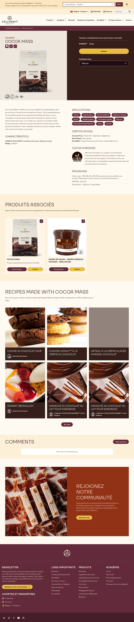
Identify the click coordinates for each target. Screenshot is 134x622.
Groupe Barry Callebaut (60, 584)
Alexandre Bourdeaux (20, 356)
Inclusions (82, 584)
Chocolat (82, 571)
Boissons (82, 597)
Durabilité (55, 578)
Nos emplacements (113, 578)
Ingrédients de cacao (12, 28)
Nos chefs (110, 575)
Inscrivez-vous (84, 518)
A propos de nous (58, 581)
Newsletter (55, 591)
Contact (129, 20)
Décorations (83, 587)
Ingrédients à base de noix (89, 578)
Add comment (120, 442)
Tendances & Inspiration (85, 20)
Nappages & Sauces (86, 591)
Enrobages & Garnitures (88, 581)
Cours (108, 571)
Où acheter (55, 594)
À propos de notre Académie (117, 584)
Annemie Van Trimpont (20, 411)
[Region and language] (89, 4)
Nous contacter (57, 587)
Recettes (71, 20)
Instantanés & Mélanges (88, 594)
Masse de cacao (27, 28)
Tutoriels (109, 581)
